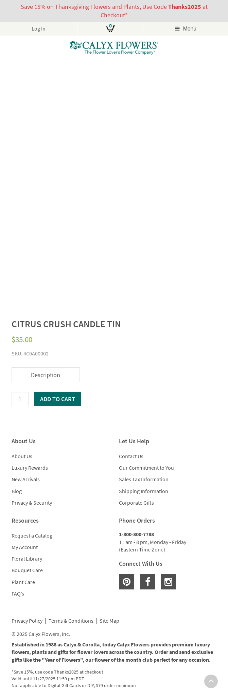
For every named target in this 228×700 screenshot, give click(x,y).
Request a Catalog (32, 535)
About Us (22, 456)
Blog (17, 491)
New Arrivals (26, 479)
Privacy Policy (27, 621)
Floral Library (27, 558)
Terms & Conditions (71, 621)
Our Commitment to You (146, 467)
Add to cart (57, 399)
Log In (39, 28)
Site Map (109, 621)
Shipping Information (143, 491)
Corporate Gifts (136, 502)
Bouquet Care (27, 570)
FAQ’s (18, 593)
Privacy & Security (32, 502)
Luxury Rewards (30, 467)
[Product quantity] (20, 399)
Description (45, 375)
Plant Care (23, 582)
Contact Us (131, 456)
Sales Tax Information (144, 479)
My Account (25, 547)
